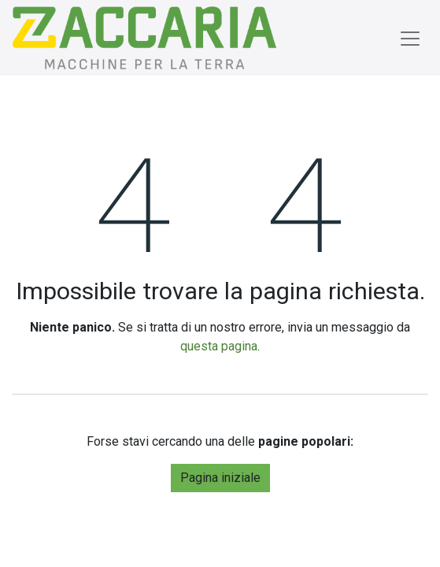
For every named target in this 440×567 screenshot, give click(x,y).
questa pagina (218, 346)
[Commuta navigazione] (410, 38)
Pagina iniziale (220, 477)
